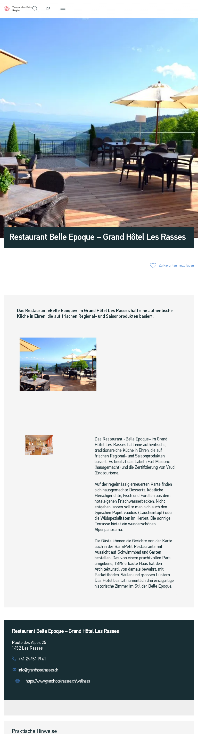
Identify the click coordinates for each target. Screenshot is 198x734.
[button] (35, 9)
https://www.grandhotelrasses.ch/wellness (58, 681)
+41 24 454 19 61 (32, 659)
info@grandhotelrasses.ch (38, 670)
